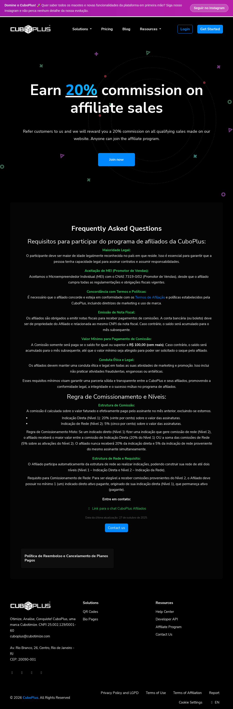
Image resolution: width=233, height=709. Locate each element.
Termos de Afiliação (150, 297)
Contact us (116, 527)
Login (185, 29)
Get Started (210, 29)
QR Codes (90, 611)
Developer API (167, 619)
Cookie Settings (190, 702)
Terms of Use (156, 693)
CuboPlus (30, 697)
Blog (126, 29)
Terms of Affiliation (187, 693)
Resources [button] (149, 29)
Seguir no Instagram (209, 8)
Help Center (165, 611)
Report (214, 693)
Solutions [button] (80, 29)
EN (214, 702)
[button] (67, 558)
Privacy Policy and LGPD (120, 693)
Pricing (107, 29)
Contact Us (164, 634)
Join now (116, 159)
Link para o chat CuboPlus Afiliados (116, 508)
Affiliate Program (169, 627)
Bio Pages (90, 619)
